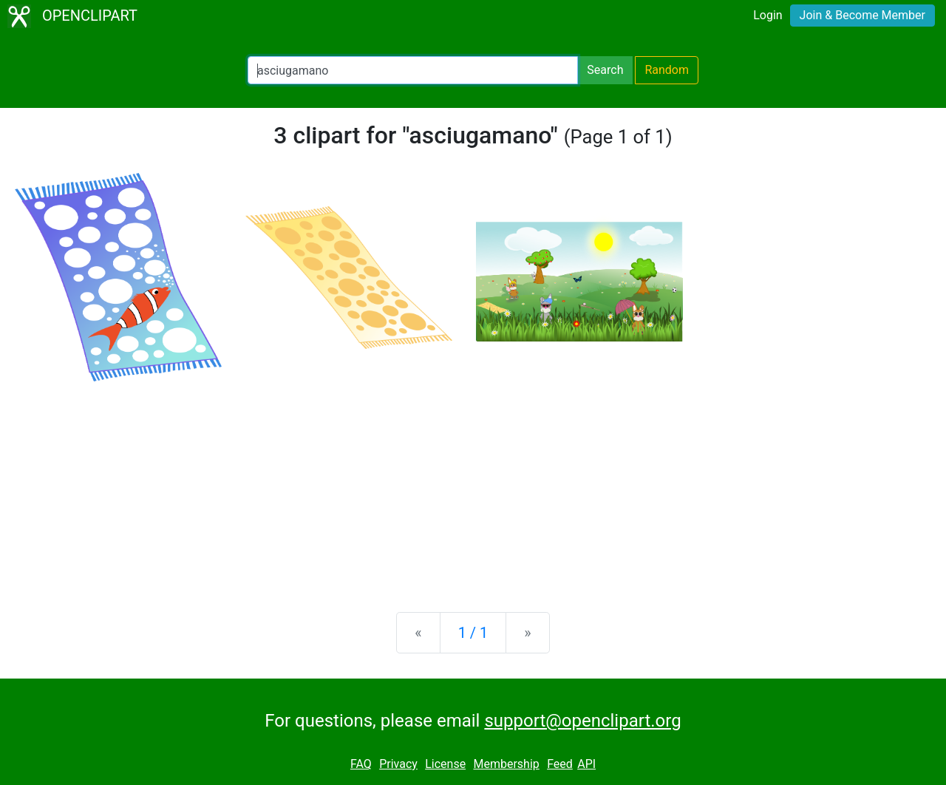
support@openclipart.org (582, 720)
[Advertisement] (473, 484)
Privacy (398, 764)
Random (666, 70)
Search (605, 70)
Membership (506, 764)
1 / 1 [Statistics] (473, 633)
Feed (560, 764)
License (445, 764)
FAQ (361, 764)
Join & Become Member (862, 15)
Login (767, 15)
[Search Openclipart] (413, 70)
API (586, 764)
